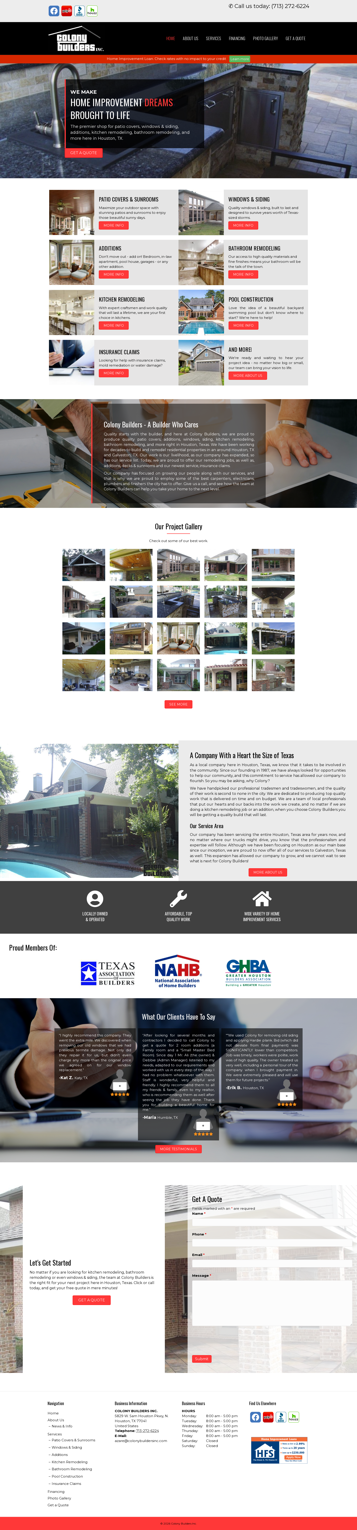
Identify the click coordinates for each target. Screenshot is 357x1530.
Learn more (239, 59)
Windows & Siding (67, 1447)
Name (199, 1213)
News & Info (62, 1426)
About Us (190, 38)
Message (201, 1275)
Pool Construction (67, 1476)
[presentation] (226, 1340)
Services (213, 38)
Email (198, 1255)
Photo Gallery (265, 38)
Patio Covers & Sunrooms (73, 1440)
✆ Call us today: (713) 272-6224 (269, 6)
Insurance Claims (66, 1483)
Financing (237, 38)
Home (170, 38)
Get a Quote (296, 38)
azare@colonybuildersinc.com (141, 1441)
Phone (199, 1234)
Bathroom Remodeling (72, 1469)
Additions (60, 1454)
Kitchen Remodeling (69, 1462)
